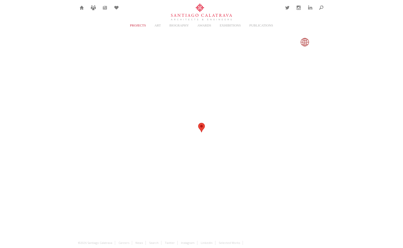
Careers (93, 10)
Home (81, 10)
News (105, 10)
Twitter (286, 10)
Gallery (289, 42)
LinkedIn (309, 10)
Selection (116, 10)
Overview (273, 42)
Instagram (298, 10)
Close (321, 42)
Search (321, 10)
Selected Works (229, 243)
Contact (275, 10)
